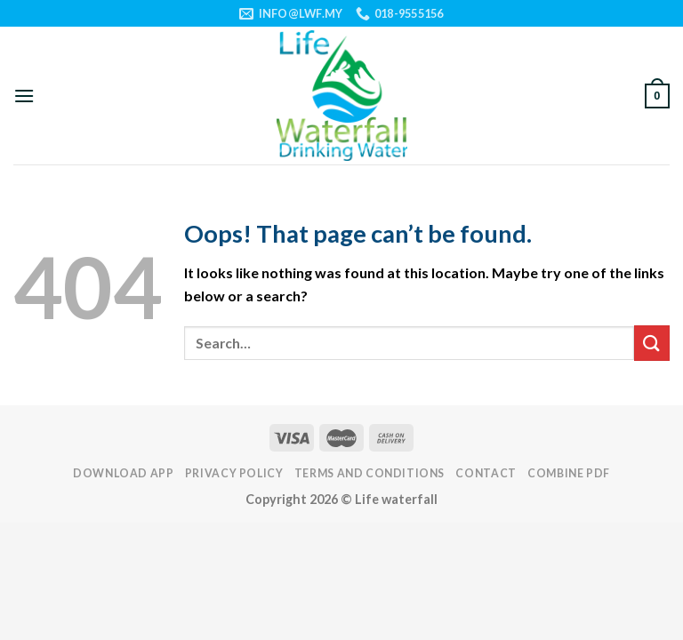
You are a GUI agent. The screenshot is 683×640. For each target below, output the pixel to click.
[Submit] (652, 342)
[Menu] (24, 95)
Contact (485, 473)
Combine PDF (568, 473)
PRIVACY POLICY (234, 473)
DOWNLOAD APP (123, 473)
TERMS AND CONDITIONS (369, 473)
